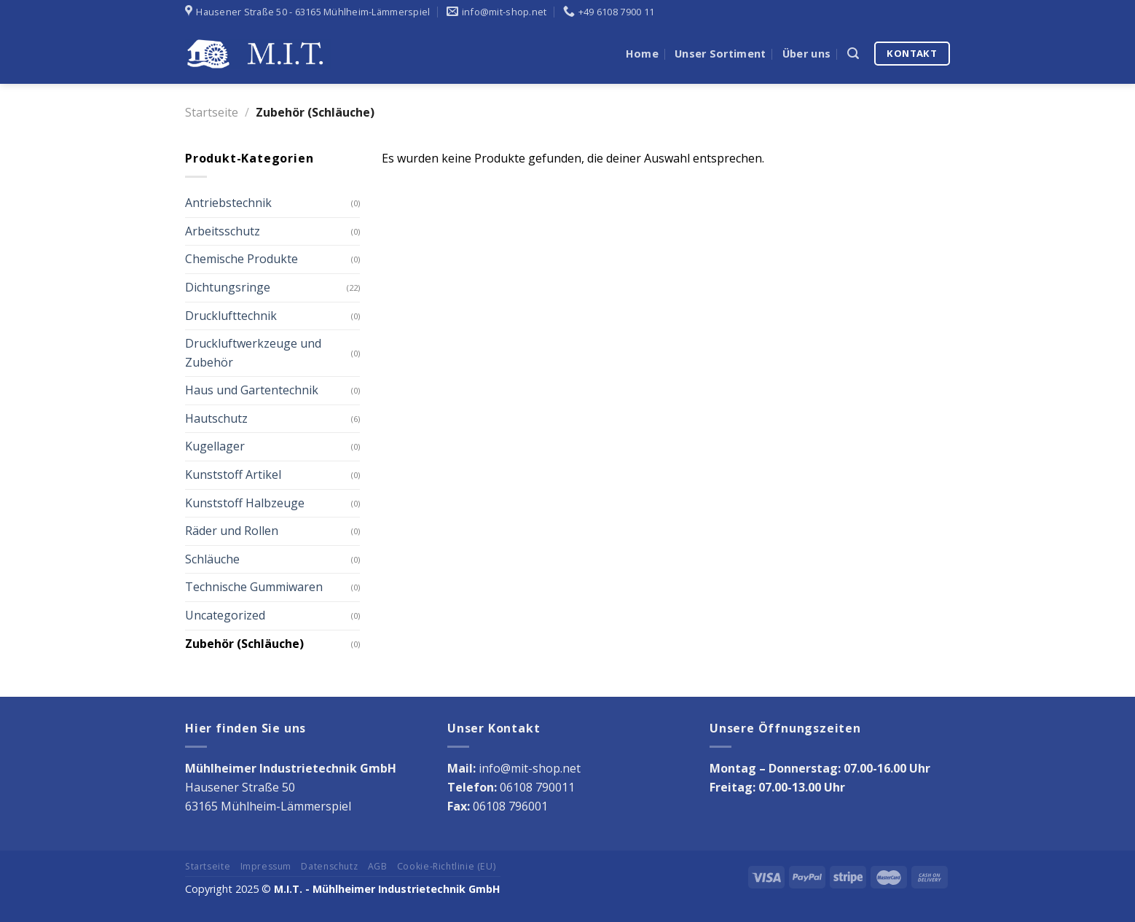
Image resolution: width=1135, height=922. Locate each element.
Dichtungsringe (227, 287)
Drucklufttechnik (231, 316)
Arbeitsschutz (222, 231)
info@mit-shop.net (530, 768)
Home (642, 53)
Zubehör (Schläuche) (244, 644)
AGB (378, 866)
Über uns (806, 53)
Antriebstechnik (228, 203)
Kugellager (215, 446)
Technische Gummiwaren (254, 587)
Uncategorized (225, 615)
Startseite (211, 112)
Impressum (266, 866)
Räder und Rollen (231, 531)
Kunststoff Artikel (233, 474)
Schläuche (212, 559)
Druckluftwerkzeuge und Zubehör (253, 352)
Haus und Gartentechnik (251, 390)
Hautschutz (216, 418)
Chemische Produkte (241, 259)
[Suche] (853, 53)
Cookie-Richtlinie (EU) (446, 866)
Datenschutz (329, 866)
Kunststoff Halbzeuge (245, 503)
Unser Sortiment (720, 53)
